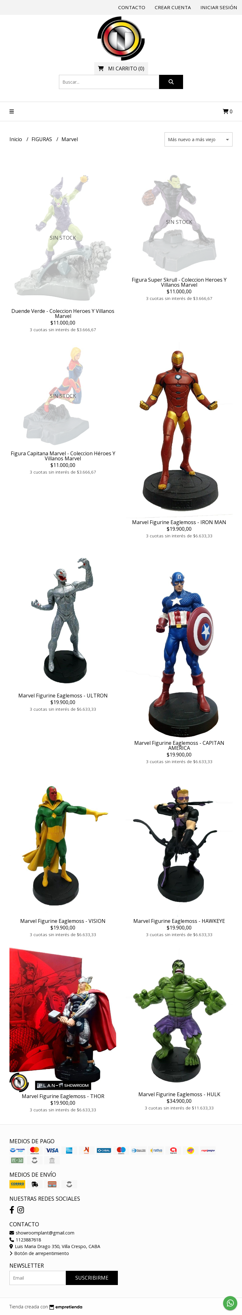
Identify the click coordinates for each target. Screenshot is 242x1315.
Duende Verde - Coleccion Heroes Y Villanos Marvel (62, 314)
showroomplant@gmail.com (41, 1233)
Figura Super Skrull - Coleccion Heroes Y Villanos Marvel (179, 282)
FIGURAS (42, 139)
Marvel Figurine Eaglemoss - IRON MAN (179, 522)
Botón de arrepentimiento (39, 1253)
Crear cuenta (173, 7)
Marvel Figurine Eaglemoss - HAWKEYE (179, 921)
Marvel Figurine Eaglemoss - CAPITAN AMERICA (179, 745)
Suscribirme (91, 1277)
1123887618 (25, 1240)
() (121, 68)
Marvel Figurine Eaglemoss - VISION (63, 921)
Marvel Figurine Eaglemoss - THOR (63, 1096)
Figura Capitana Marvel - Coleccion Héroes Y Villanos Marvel (63, 456)
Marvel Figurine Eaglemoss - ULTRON (63, 695)
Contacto (131, 7)
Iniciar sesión (218, 7)
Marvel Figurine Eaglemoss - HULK (179, 1094)
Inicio (16, 139)
